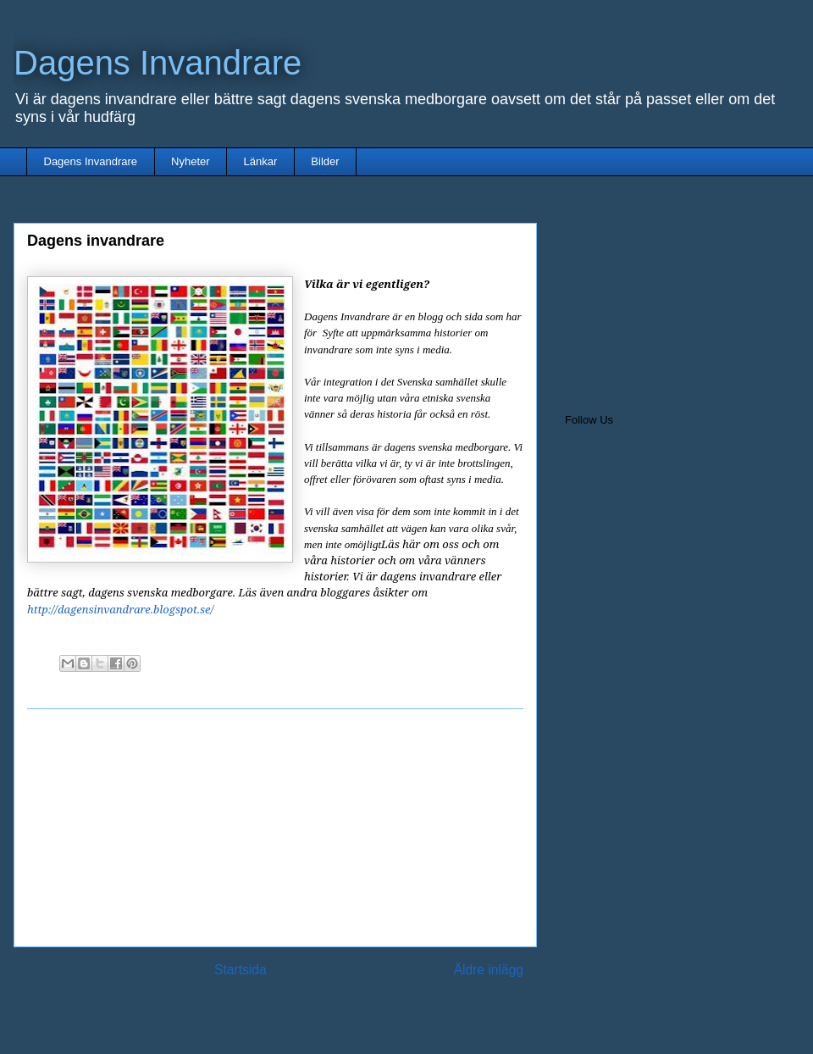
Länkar (261, 161)
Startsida (240, 969)
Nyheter (190, 161)
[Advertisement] (275, 828)
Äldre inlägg (488, 969)
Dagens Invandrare (157, 62)
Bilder (325, 161)
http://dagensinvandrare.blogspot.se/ (120, 609)
